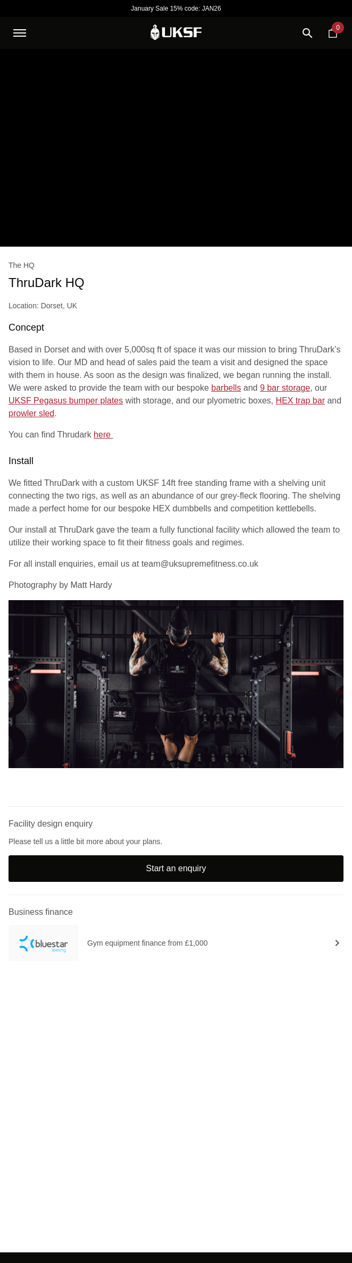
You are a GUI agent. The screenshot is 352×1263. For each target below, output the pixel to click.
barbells (226, 387)
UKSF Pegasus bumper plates (66, 400)
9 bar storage (285, 387)
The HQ (22, 265)
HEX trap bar (299, 400)
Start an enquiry (176, 868)
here (103, 434)
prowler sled (31, 413)
